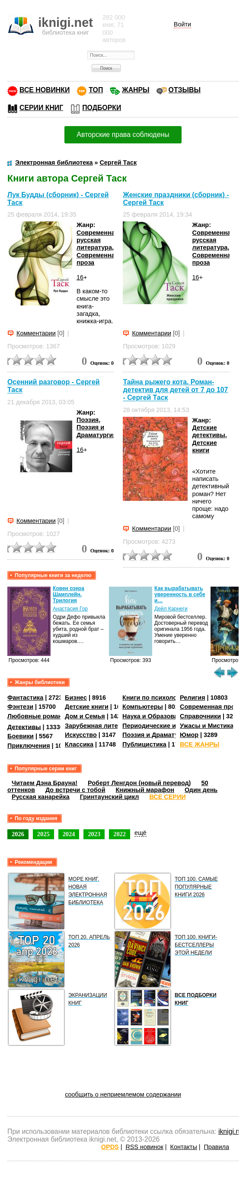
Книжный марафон (145, 789)
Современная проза (210, 706)
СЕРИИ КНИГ (41, 107)
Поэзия (88, 419)
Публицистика (144, 744)
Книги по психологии (154, 697)
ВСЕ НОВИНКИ (44, 90)
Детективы (24, 726)
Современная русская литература (97, 240)
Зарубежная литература (102, 725)
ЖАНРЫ (135, 90)
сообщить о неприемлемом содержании (123, 1094)
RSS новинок (144, 1146)
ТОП (96, 90)
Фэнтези (20, 706)
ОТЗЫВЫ (185, 90)
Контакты (183, 1146)
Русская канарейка (41, 796)
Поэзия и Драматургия (97, 431)
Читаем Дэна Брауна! (44, 782)
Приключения (28, 745)
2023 (94, 834)
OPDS (110, 1146)
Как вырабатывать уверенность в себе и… (179, 594)
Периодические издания (160, 725)
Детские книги (204, 446)
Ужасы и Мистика (206, 725)
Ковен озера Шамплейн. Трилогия (68, 594)
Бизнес (76, 697)
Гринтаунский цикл (109, 796)
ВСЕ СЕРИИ (167, 796)
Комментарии (36, 333)
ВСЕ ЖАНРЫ (199, 744)
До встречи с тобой (75, 789)
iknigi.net (231, 1131)
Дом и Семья (85, 716)
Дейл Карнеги (171, 609)
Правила (216, 1146)
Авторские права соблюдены (123, 134)
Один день (201, 789)
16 (80, 277)
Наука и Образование (155, 716)
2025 (43, 834)
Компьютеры (142, 706)
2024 (69, 834)
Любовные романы (37, 716)
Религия (192, 697)
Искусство (81, 734)
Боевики (20, 736)
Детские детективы (208, 431)
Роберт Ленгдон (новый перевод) (139, 782)
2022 (119, 834)
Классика (79, 744)
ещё (140, 832)
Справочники (200, 716)
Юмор (189, 734)
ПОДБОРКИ (101, 107)
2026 (18, 834)
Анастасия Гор (70, 609)
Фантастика (25, 697)
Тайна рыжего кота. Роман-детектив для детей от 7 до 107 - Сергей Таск (175, 389)
